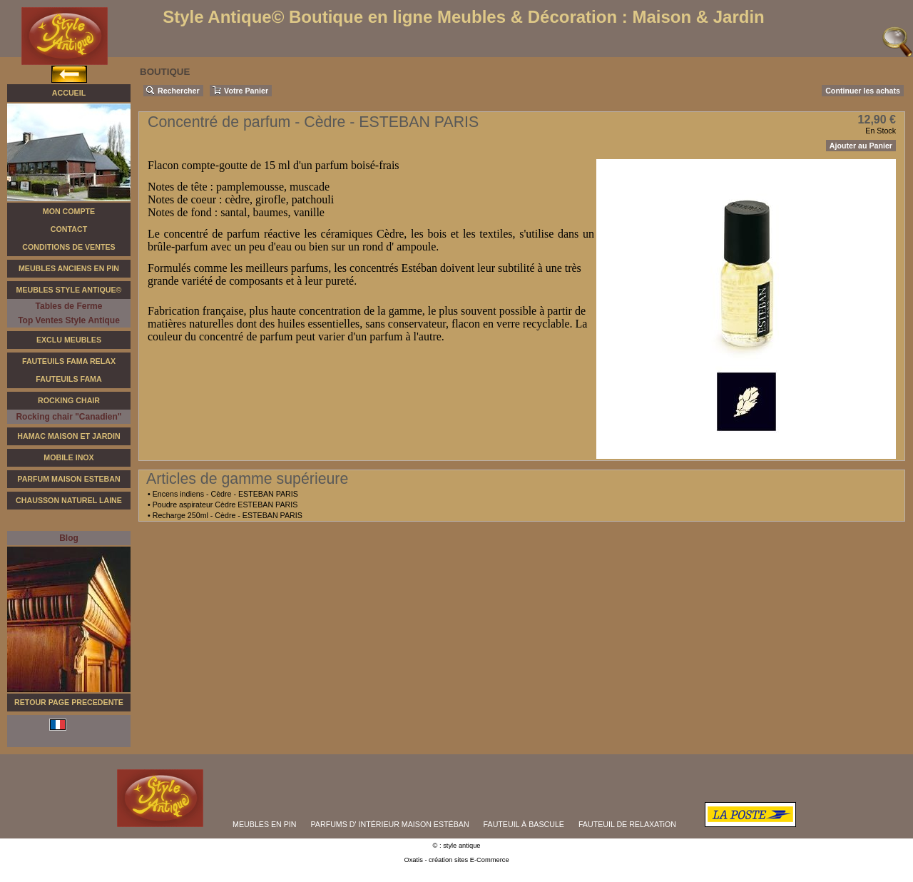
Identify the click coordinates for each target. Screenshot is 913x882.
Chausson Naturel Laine (69, 500)
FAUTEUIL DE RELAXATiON (627, 824)
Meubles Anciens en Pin (69, 268)
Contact (69, 229)
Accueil (69, 92)
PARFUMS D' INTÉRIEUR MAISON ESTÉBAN (390, 824)
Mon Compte (69, 211)
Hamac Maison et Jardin (68, 436)
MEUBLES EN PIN (264, 824)
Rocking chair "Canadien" (68, 417)
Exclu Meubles (68, 339)
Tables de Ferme (69, 306)
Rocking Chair (69, 400)
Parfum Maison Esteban (68, 479)
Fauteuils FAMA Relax (69, 361)
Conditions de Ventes (68, 247)
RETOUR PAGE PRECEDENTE (68, 702)
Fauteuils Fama (68, 379)
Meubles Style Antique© (69, 289)
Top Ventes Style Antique (69, 320)
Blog (68, 538)
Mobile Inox (68, 457)
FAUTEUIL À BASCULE (524, 824)
